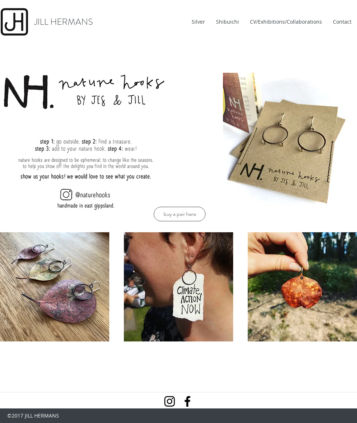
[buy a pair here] (179, 214)
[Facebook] (187, 401)
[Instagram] (169, 401)
